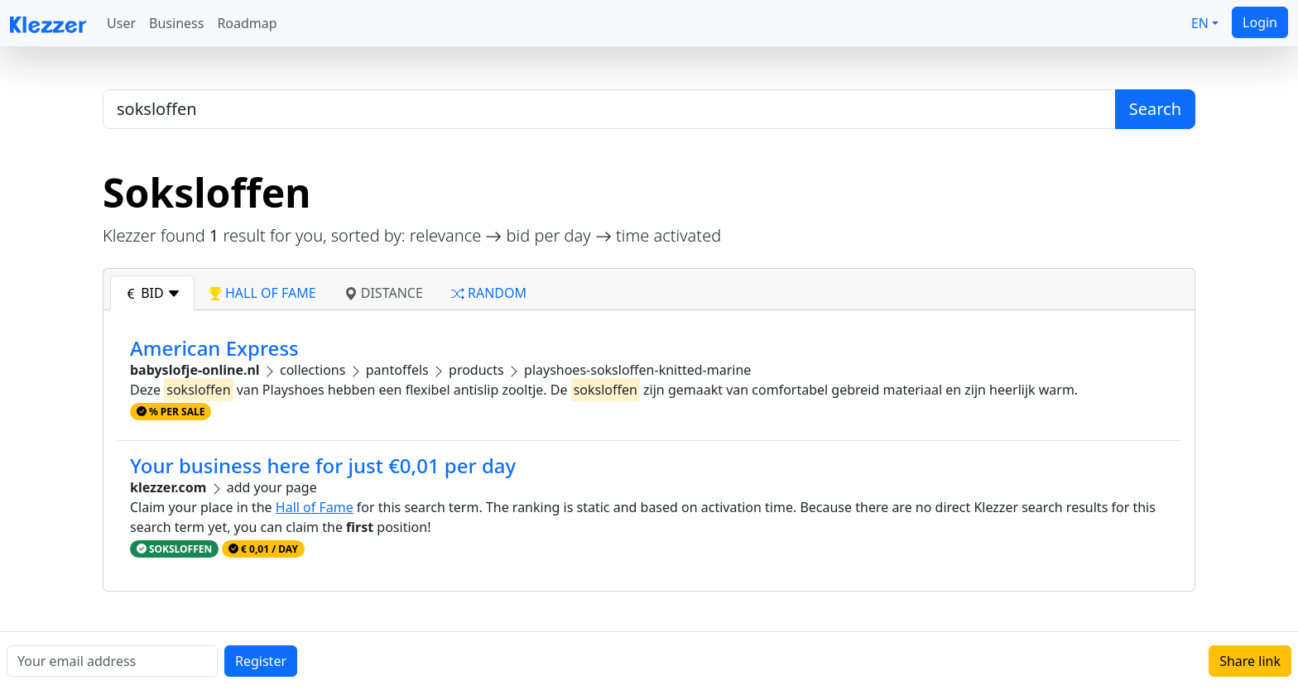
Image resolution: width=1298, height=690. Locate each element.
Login (1260, 22)
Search (1155, 109)
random (488, 293)
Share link (1250, 661)
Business (176, 23)
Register (260, 661)
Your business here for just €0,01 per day (323, 465)
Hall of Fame (314, 507)
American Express (214, 348)
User (121, 23)
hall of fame (262, 293)
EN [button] (1200, 23)
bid (152, 293)
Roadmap (246, 23)
